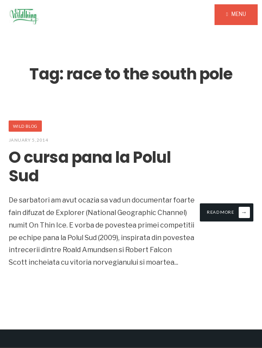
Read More (228, 212)
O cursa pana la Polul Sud (90, 166)
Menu (236, 14)
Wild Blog (25, 126)
